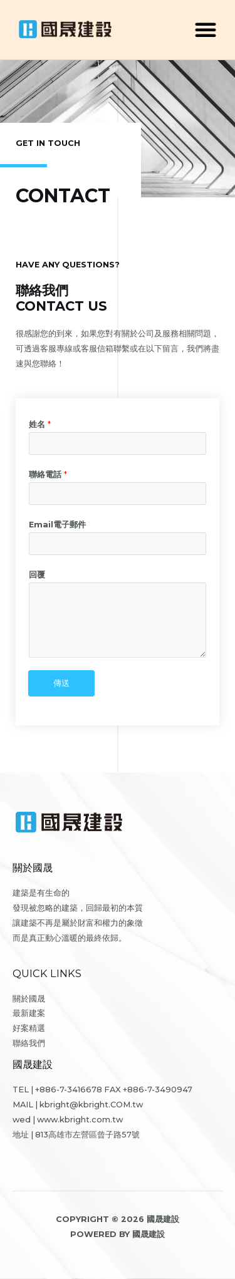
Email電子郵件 (57, 524)
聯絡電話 (48, 474)
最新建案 (29, 1013)
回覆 (37, 574)
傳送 (61, 683)
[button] (205, 29)
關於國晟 (29, 998)
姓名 (40, 424)
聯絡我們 (29, 1043)
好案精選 (29, 1028)
